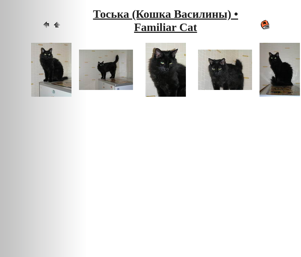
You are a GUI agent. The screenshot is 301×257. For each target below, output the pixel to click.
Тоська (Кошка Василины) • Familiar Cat (165, 20)
